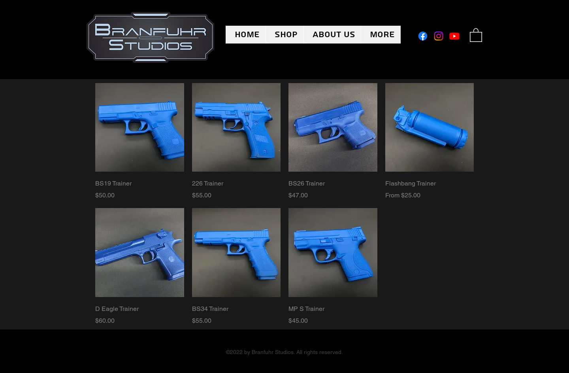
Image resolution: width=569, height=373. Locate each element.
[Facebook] (423, 36)
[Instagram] (439, 36)
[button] (476, 34)
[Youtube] (454, 36)
